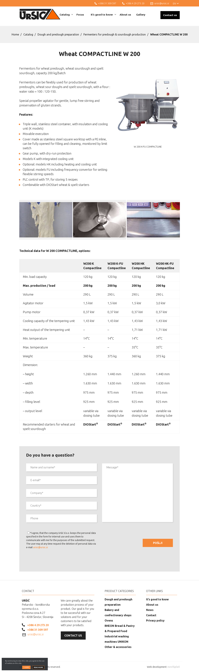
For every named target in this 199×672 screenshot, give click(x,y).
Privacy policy (155, 620)
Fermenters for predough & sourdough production (114, 34)
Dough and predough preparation (58, 34)
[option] (46, 220)
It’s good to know (103, 14)
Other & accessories (118, 646)
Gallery (140, 14)
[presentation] (52, 560)
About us (125, 14)
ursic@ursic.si (40, 547)
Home (15, 34)
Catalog (66, 14)
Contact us (170, 15)
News (149, 609)
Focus (80, 14)
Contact (151, 615)
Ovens (109, 620)
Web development (163, 667)
